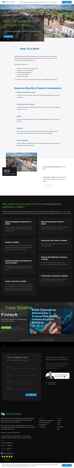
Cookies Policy (17, 432)
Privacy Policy (32, 466)
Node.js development (63, 211)
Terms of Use (10, 432)
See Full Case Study (6, 327)
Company (59, 418)
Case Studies (60, 426)
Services (41, 418)
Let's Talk (67, 2)
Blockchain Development (44, 422)
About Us (59, 420)
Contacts (3, 440)
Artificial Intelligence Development (46, 420)
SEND (31, 394)
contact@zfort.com (52, 384)
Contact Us (55, 2)
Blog (58, 429)
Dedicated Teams (43, 424)
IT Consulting (42, 426)
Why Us (59, 422)
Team (58, 424)
